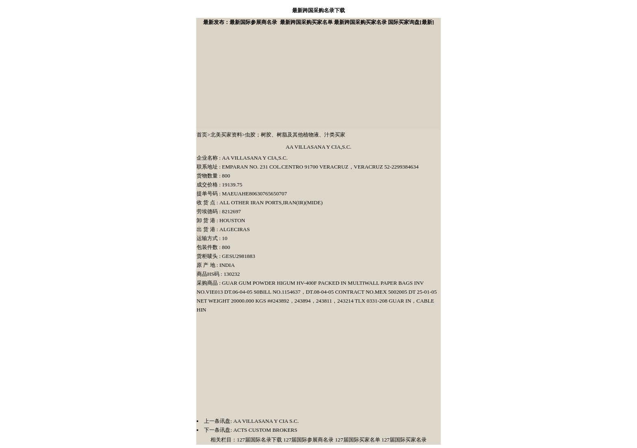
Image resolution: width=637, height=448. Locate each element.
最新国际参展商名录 (253, 22)
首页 (202, 135)
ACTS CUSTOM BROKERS (264, 430)
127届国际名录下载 (259, 440)
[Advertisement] (257, 77)
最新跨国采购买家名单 (306, 22)
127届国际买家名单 (357, 440)
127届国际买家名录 (404, 440)
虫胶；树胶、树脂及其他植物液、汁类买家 (295, 135)
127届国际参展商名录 (308, 440)
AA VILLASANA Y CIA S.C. (265, 421)
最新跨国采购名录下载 (318, 10)
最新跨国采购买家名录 (360, 22)
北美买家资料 (226, 135)
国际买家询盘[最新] (411, 22)
